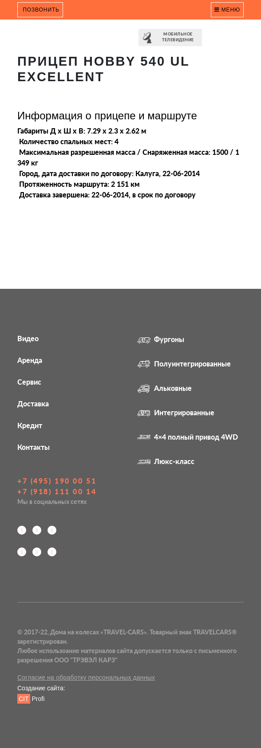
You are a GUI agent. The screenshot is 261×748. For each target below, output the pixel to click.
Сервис (29, 382)
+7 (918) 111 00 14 (56, 491)
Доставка (33, 403)
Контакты (33, 447)
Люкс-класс (165, 461)
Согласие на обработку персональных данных (86, 677)
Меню (227, 10)
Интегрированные (175, 412)
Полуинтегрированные (184, 363)
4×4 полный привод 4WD (187, 437)
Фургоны (160, 339)
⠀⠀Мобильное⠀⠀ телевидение (170, 37)
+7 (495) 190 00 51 (56, 480)
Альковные (164, 388)
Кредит (29, 425)
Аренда (29, 360)
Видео (28, 338)
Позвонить (40, 10)
